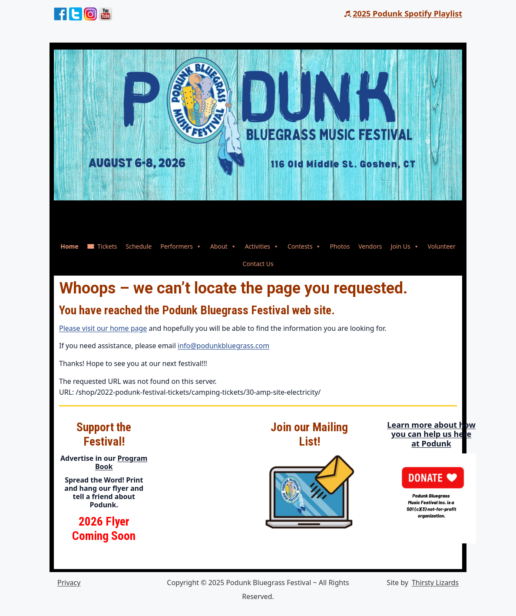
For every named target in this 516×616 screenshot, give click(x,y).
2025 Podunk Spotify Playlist (407, 13)
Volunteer (442, 246)
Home (69, 246)
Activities (262, 246)
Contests (304, 246)
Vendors (370, 246)
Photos (340, 246)
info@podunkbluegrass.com (223, 345)
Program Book (121, 462)
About (223, 246)
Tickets (107, 246)
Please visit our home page (103, 328)
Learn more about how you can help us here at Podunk (453, 434)
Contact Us (257, 264)
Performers (181, 246)
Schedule (139, 246)
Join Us (404, 246)
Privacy (68, 582)
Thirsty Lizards (435, 582)
